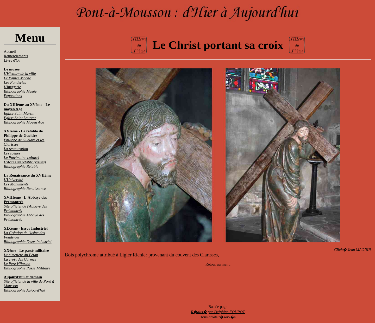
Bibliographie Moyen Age (24, 122)
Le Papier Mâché (17, 78)
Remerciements (16, 56)
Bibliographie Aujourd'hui (24, 290)
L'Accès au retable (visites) (25, 162)
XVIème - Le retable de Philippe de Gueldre (23, 133)
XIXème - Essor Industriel (25, 228)
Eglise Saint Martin (19, 113)
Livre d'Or (12, 60)
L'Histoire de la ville (20, 74)
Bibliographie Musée (20, 91)
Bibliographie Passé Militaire (27, 268)
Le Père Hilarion (17, 264)
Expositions (13, 96)
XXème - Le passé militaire (26, 250)
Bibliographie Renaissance (25, 188)
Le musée (11, 69)
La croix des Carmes (20, 259)
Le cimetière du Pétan (21, 255)
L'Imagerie (12, 87)
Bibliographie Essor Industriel (27, 242)
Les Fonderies (15, 82)
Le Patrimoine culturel (21, 158)
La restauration (16, 149)
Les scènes (12, 153)
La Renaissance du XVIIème (27, 175)
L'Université (13, 180)
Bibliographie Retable (21, 166)
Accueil (10, 51)
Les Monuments (16, 184)
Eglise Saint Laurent (20, 118)
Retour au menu (217, 264)
